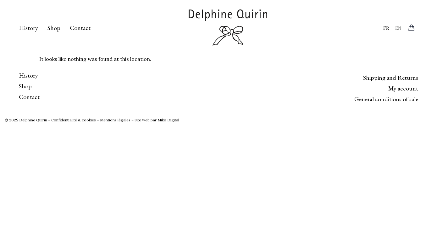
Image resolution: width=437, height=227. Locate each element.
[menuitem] (386, 28)
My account (403, 88)
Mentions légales (115, 120)
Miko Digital (168, 120)
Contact (80, 28)
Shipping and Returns (390, 77)
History (28, 28)
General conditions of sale (386, 99)
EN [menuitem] (398, 28)
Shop (53, 28)
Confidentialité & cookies (73, 120)
